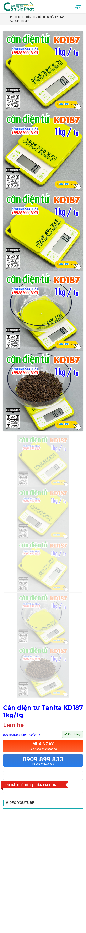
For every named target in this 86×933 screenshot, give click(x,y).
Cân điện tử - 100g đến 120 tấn (45, 17)
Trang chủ (13, 17)
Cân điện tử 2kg (19, 21)
